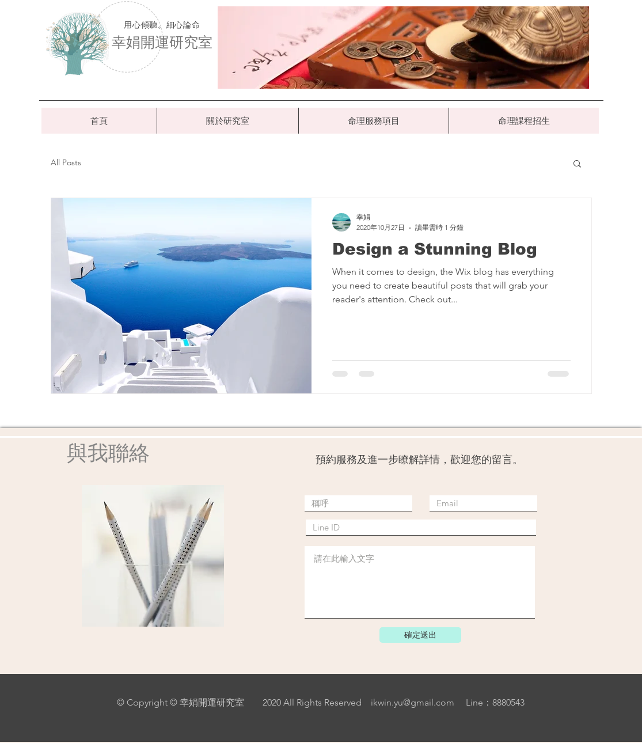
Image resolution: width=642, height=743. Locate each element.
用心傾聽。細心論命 (162, 25)
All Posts (66, 162)
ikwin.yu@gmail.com (412, 702)
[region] (403, 47)
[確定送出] (420, 635)
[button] (577, 164)
